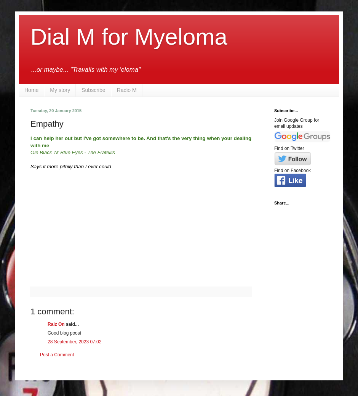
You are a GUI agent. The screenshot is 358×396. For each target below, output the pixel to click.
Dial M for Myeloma (128, 37)
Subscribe (93, 90)
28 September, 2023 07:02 (74, 341)
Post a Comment (57, 354)
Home (31, 90)
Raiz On (56, 324)
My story (60, 90)
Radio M (127, 90)
